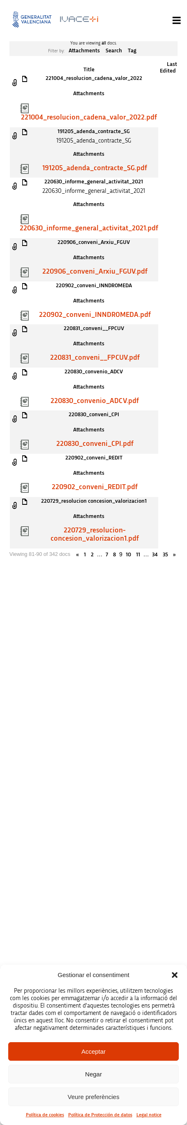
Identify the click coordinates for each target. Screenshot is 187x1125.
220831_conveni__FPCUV (94, 328)
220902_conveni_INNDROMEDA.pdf (95, 315)
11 (138, 555)
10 (128, 555)
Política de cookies (45, 1114)
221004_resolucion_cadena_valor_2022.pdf (89, 117)
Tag (132, 51)
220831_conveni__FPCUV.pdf (95, 357)
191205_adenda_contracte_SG (94, 131)
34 (155, 555)
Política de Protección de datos (100, 1114)
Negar (93, 1074)
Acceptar (93, 1051)
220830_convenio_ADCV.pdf (95, 401)
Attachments (84, 51)
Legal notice (149, 1114)
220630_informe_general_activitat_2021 (93, 182)
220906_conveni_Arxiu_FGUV (94, 242)
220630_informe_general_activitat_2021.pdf (89, 228)
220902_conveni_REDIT (93, 458)
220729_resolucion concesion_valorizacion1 (94, 501)
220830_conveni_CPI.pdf (95, 444)
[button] (175, 975)
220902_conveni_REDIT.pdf (95, 487)
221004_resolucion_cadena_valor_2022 (94, 78)
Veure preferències (94, 1096)
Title (89, 70)
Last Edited (168, 67)
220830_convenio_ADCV (94, 372)
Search (114, 51)
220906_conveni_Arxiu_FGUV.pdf (95, 271)
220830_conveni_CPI (94, 414)
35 (165, 555)
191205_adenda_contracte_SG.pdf (94, 168)
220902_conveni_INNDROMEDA (94, 285)
